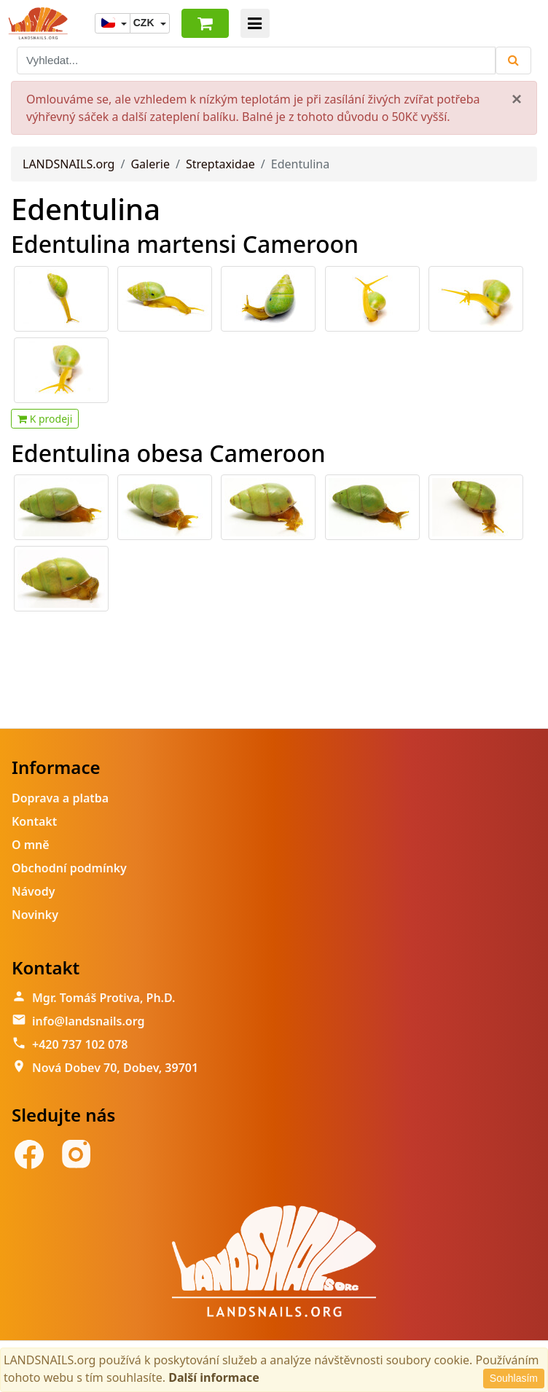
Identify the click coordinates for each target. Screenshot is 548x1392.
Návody (33, 891)
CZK (145, 22)
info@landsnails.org (88, 1021)
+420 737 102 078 (80, 1044)
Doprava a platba (60, 798)
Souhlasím (514, 1378)
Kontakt (34, 821)
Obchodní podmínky (69, 868)
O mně (31, 845)
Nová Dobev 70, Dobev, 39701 (115, 1068)
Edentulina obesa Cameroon (168, 453)
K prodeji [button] (44, 419)
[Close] (517, 99)
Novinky (35, 915)
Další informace (213, 1377)
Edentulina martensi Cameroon (185, 243)
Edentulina (85, 209)
